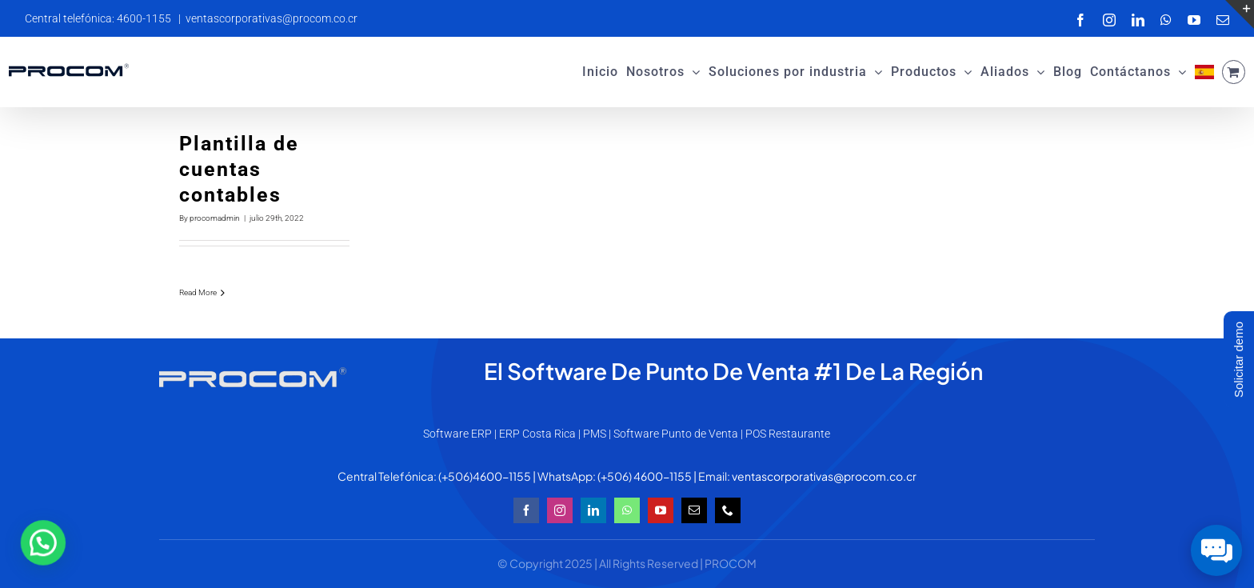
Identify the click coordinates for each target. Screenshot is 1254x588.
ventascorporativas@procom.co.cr (271, 18)
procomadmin (215, 218)
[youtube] (660, 510)
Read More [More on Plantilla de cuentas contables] (198, 292)
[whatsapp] (627, 510)
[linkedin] (593, 510)
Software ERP (457, 433)
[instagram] (560, 510)
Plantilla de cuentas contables (239, 169)
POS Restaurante (787, 433)
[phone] (728, 510)
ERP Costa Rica (537, 433)
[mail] (694, 510)
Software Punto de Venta (675, 433)
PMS (594, 433)
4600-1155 (502, 476)
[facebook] (526, 510)
